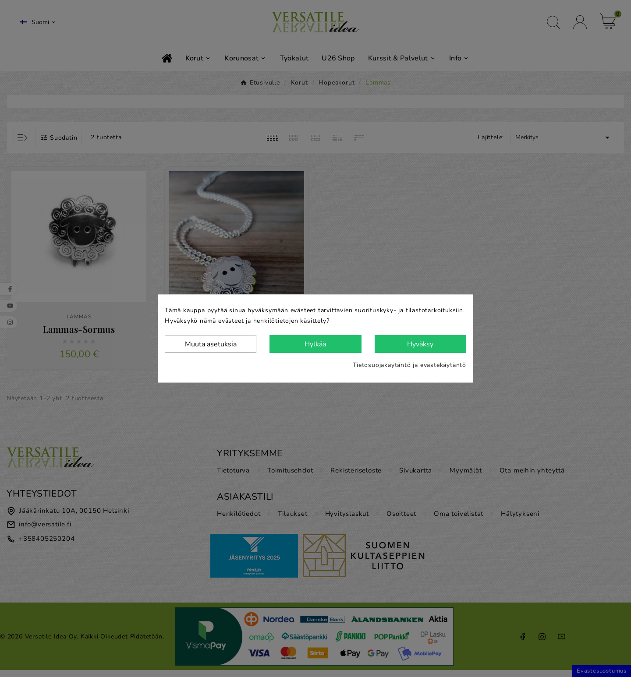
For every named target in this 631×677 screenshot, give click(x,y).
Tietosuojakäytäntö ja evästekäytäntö (409, 365)
